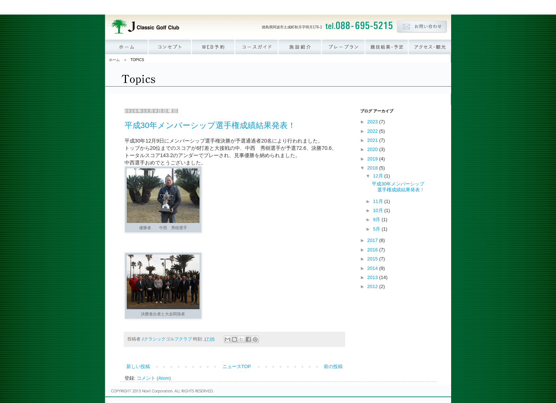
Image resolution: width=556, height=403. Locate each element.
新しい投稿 (138, 366)
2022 (373, 131)
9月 (377, 219)
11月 (378, 201)
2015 (373, 259)
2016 (373, 249)
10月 (378, 210)
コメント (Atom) (154, 378)
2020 (373, 149)
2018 (373, 168)
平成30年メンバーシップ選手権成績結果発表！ (210, 125)
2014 (373, 268)
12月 (378, 176)
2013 (373, 277)
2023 (373, 121)
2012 (373, 286)
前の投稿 (333, 366)
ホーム (114, 60)
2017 (373, 240)
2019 (373, 158)
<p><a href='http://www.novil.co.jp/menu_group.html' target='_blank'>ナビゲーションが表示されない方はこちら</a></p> (278, 7)
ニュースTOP (236, 366)
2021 (373, 140)
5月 (377, 229)
